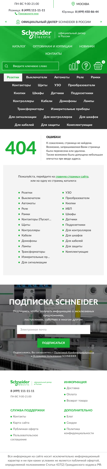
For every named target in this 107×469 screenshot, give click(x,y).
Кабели (46, 101)
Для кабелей (24, 125)
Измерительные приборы (70, 109)
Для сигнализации (22, 117)
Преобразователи (81, 85)
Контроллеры (23, 101)
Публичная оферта (25, 429)
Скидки (72, 422)
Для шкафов (88, 117)
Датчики (57, 93)
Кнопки (19, 93)
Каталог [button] (19, 46)
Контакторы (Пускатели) (38, 219)
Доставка (73, 388)
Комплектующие (79, 125)
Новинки (87, 46)
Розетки (13, 77)
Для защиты (50, 125)
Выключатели (36, 77)
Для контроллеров (58, 117)
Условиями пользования (47, 356)
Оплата (72, 394)
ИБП (69, 208)
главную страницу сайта (72, 176)
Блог (70, 416)
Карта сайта (21, 422)
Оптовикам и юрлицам (52, 46)
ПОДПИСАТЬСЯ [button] (53, 343)
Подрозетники (82, 93)
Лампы (89, 101)
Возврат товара (77, 400)
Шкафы (38, 93)
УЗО (57, 85)
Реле (80, 77)
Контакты (53, 53)
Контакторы (21, 85)
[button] (27, 13)
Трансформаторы (30, 109)
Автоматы (62, 77)
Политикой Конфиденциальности (74, 352)
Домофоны (67, 101)
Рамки (95, 77)
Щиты (42, 85)
